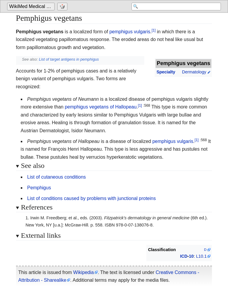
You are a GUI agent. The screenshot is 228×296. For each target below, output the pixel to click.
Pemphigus (39, 187)
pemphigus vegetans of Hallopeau (101, 106)
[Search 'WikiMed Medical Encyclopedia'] (173, 6)
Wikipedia (83, 272)
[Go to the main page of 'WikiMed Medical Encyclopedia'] (31, 6)
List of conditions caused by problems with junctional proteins (91, 198)
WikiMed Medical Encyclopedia (32, 6)
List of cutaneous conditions (56, 177)
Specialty (165, 72)
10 (191, 256)
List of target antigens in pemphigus (69, 59)
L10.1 (201, 256)
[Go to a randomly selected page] (63, 6)
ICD (184, 256)
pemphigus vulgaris (129, 31)
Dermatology (194, 72)
